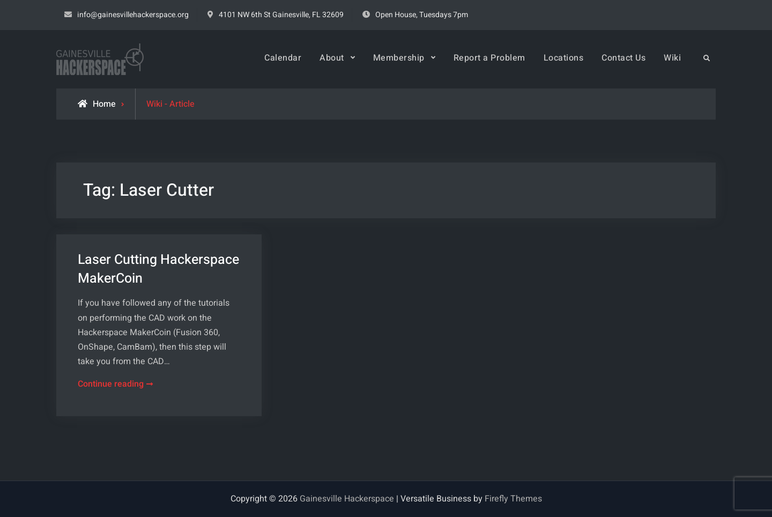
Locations (564, 57)
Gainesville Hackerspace (347, 498)
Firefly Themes (513, 498)
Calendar (282, 57)
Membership (399, 57)
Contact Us (623, 57)
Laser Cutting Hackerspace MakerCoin (158, 269)
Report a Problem (489, 57)
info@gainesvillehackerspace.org (133, 14)
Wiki (672, 57)
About (332, 57)
